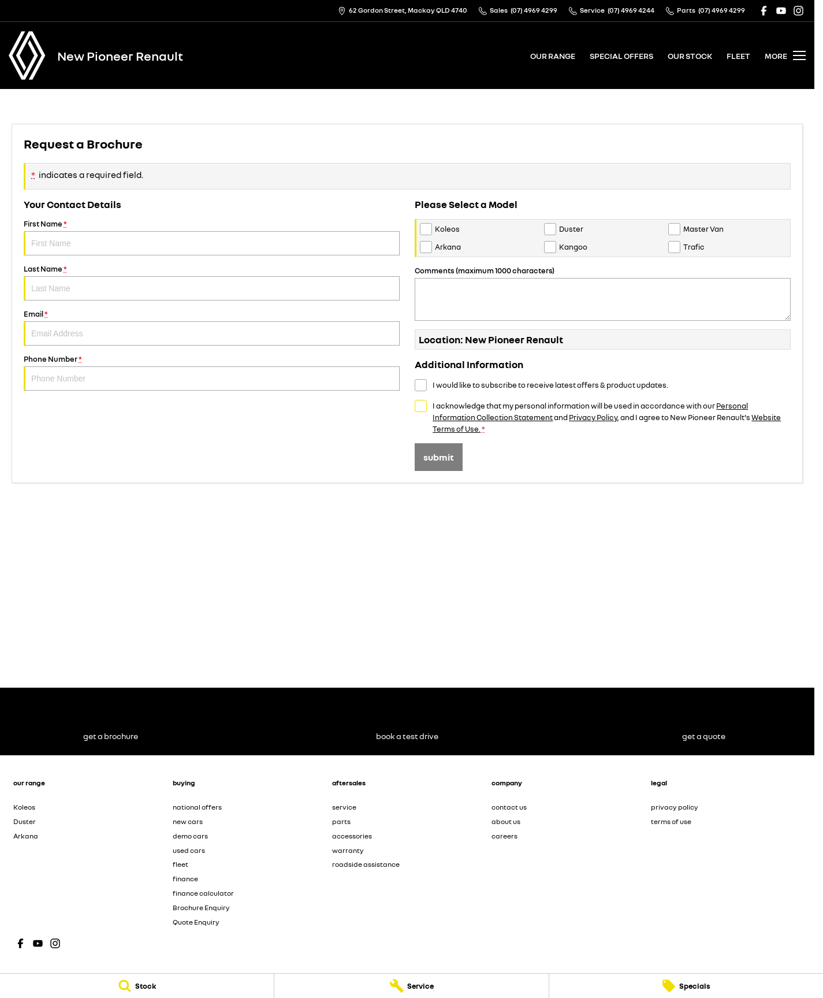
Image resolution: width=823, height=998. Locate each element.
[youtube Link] (781, 10)
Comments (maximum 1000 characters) (603, 293)
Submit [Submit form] (438, 457)
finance (185, 878)
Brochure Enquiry (201, 907)
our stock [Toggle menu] (690, 56)
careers (504, 836)
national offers (197, 807)
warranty (348, 850)
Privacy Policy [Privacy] (593, 417)
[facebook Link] (764, 10)
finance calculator (203, 893)
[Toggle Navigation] (785, 55)
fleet (738, 56)
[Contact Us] (402, 10)
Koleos (24, 807)
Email (212, 327)
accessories (352, 836)
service (344, 807)
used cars (189, 850)
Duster (24, 821)
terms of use (671, 821)
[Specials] (686, 986)
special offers (621, 56)
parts (341, 821)
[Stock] (137, 986)
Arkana (25, 836)
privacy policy (674, 807)
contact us (509, 807)
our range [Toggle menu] (552, 56)
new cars (188, 821)
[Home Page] (27, 55)
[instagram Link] (798, 10)
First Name (212, 237)
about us (505, 821)
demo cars (190, 836)
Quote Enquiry (196, 922)
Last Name (212, 282)
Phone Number (212, 372)
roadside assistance (366, 864)
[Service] (411, 986)
